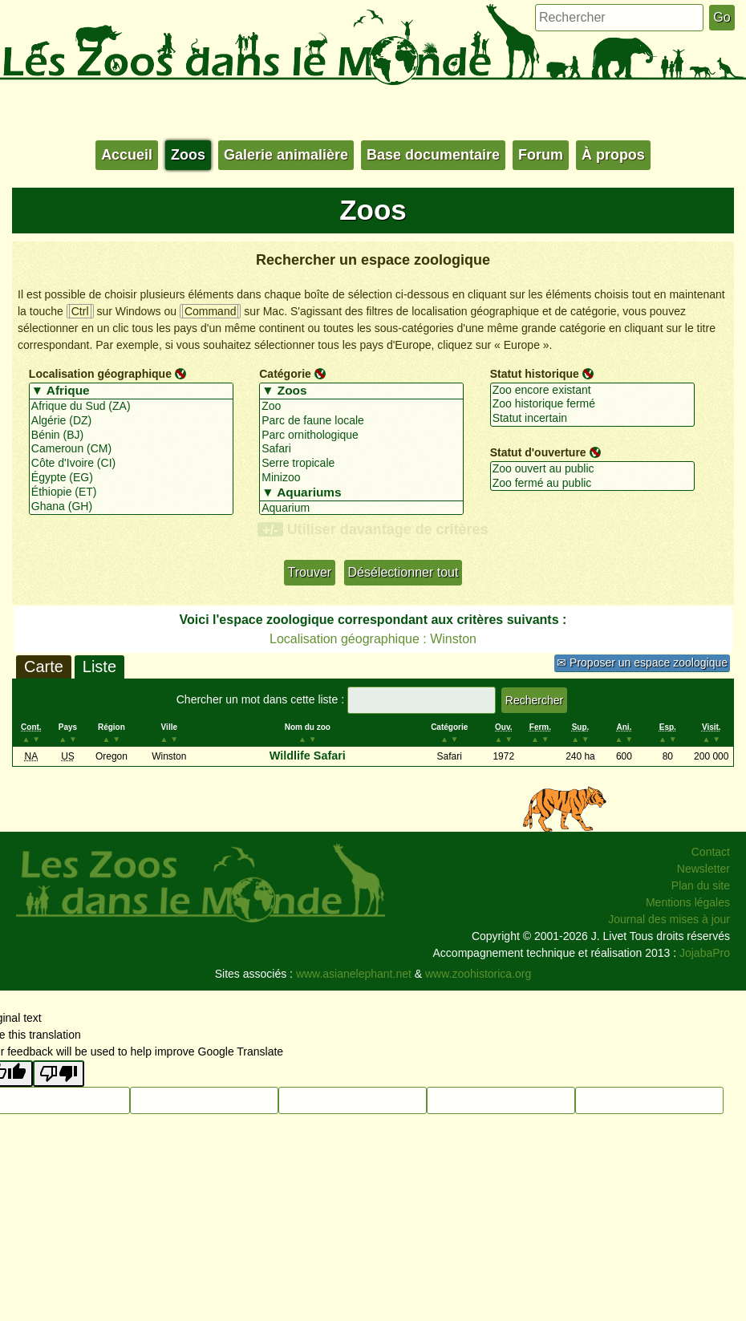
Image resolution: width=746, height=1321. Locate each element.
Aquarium (361, 508)
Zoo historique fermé (592, 404)
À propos (613, 155)
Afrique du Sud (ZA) (131, 406)
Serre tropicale (361, 463)
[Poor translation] (58, 1073)
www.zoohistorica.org (478, 973)
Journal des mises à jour (669, 919)
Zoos (188, 155)
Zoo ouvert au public (592, 469)
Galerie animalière (286, 155)
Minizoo (361, 478)
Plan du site (700, 885)
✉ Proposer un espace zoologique (642, 662)
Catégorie (285, 373)
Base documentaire (433, 155)
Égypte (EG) (131, 478)
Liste (99, 666)
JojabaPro (704, 952)
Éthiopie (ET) (131, 492)
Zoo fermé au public (592, 483)
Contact (710, 851)
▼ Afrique (131, 391)
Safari (361, 449)
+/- (270, 529)
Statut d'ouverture (538, 452)
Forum (540, 155)
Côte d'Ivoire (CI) (131, 463)
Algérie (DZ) (131, 421)
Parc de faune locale (361, 421)
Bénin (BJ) (131, 435)
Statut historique (534, 373)
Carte (43, 666)
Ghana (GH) (131, 507)
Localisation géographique (100, 373)
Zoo (361, 406)
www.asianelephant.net (354, 973)
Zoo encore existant (592, 390)
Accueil (126, 155)
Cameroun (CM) (131, 449)
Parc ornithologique (361, 435)
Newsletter (703, 868)
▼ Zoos (361, 391)
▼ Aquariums (361, 493)
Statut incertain (592, 418)
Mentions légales (688, 902)
